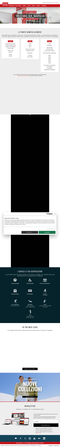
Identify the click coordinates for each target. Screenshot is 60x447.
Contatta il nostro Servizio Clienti (23, 75)
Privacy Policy (56, 445)
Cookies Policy (50, 445)
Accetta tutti (47, 232)
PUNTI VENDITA (18, 5)
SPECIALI (38, 5)
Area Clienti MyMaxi (55, 2)
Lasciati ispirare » (30, 396)
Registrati (50, 2)
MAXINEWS (44, 5)
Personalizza (29, 232)
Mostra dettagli (50, 228)
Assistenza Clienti (45, 2)
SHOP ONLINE (11, 5)
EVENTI (33, 5)
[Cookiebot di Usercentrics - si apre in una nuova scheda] (47, 214)
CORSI (29, 5)
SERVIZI (24, 5)
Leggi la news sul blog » (30, 369)
